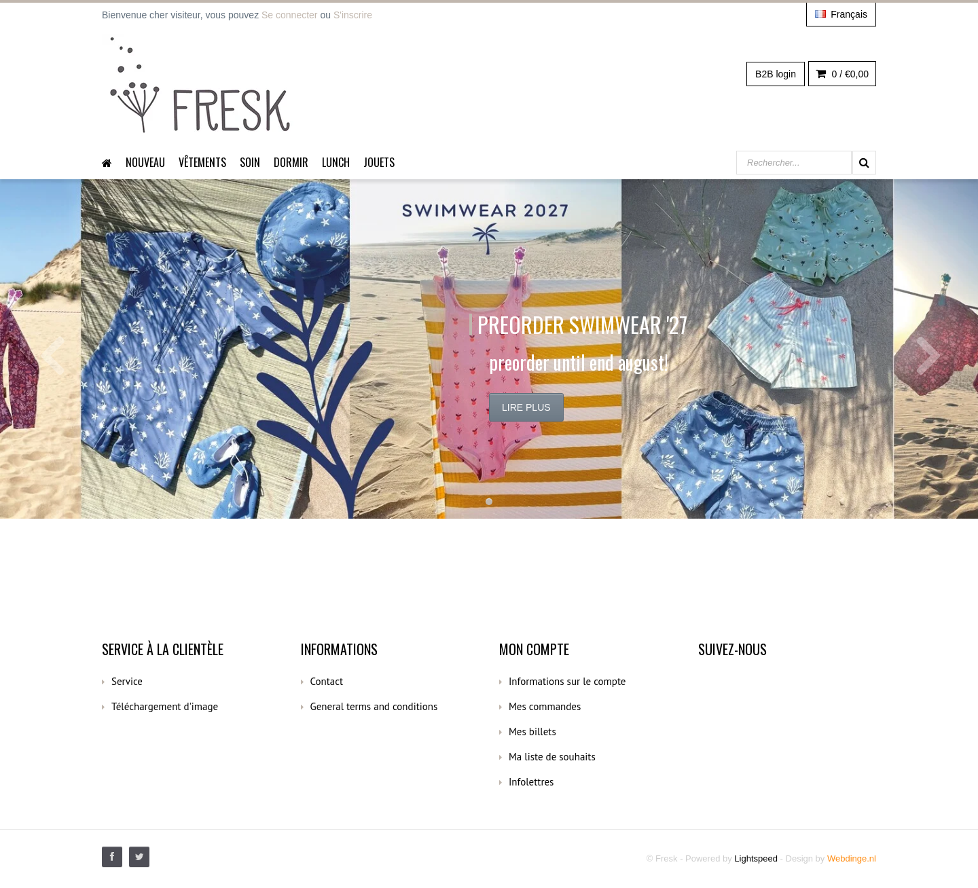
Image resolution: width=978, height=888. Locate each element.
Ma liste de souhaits (552, 756)
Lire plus (526, 407)
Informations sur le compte (567, 681)
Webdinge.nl (851, 858)
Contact (327, 681)
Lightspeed (756, 858)
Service (127, 681)
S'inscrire (352, 15)
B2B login (775, 74)
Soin (250, 162)
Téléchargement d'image (164, 706)
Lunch (336, 162)
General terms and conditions (374, 706)
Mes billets (532, 731)
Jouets (379, 162)
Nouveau (145, 162)
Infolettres (531, 781)
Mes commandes (545, 706)
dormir (291, 162)
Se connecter (289, 15)
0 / (842, 74)
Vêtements (202, 162)
